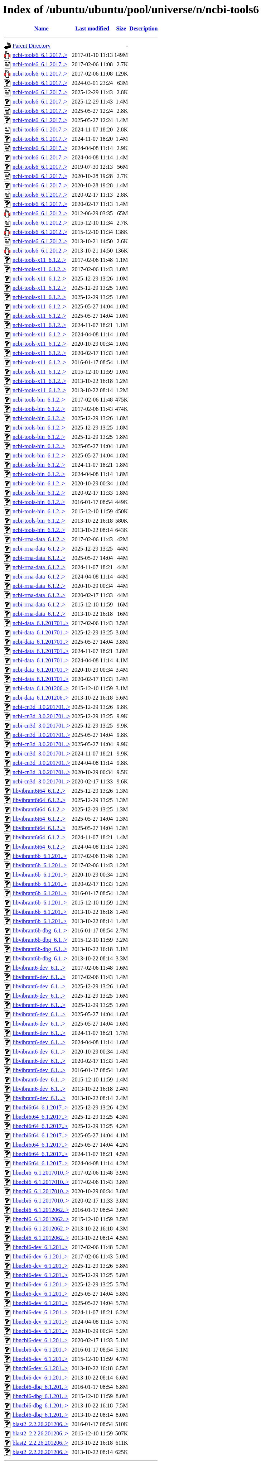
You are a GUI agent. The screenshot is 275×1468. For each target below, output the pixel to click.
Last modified (92, 28)
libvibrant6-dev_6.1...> (39, 968)
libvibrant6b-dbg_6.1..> (40, 930)
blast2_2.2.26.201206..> (40, 1424)
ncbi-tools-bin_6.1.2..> (39, 400)
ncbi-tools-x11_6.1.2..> (39, 260)
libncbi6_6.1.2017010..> (41, 1173)
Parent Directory (31, 46)
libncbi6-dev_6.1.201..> (40, 1247)
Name (41, 28)
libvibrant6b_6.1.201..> (40, 856)
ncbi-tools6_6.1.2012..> (40, 213)
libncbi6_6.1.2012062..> (41, 1210)
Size (121, 28)
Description (143, 28)
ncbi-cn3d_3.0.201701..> (41, 707)
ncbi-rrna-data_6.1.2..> (39, 539)
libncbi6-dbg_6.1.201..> (40, 1387)
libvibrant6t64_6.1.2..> (39, 791)
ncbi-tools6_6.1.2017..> (40, 55)
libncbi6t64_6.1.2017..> (40, 1107)
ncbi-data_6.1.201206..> (41, 688)
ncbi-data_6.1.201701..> (41, 623)
